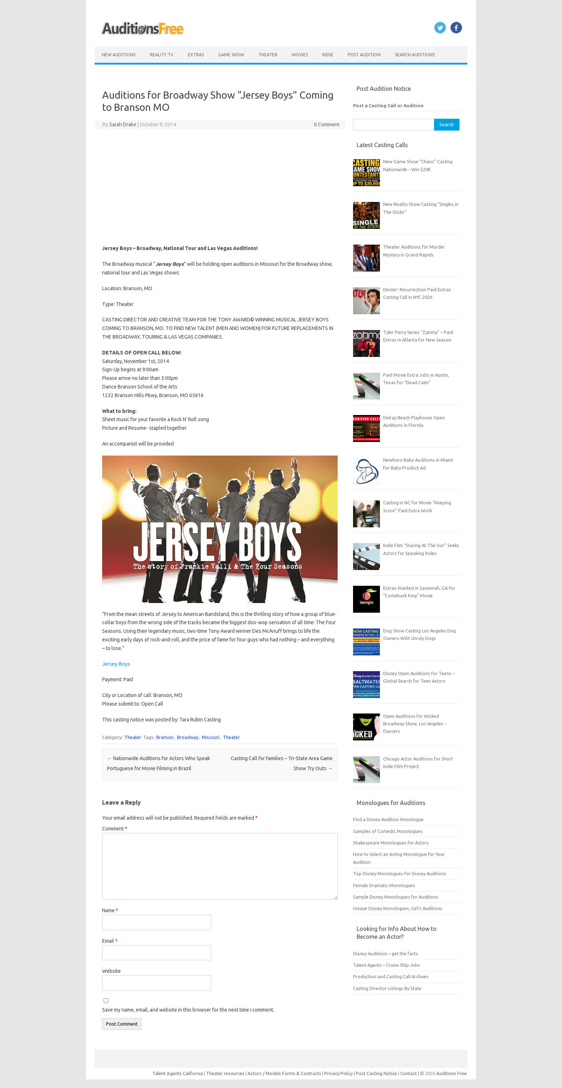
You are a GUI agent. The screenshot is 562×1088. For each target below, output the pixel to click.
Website (111, 971)
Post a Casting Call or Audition (388, 105)
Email (110, 941)
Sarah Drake (122, 124)
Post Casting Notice (376, 1073)
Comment (114, 829)
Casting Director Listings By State (387, 988)
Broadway (187, 737)
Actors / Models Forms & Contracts (284, 1073)
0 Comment (326, 124)
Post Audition (364, 54)
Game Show (231, 54)
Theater (267, 54)
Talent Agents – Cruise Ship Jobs (386, 964)
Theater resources (225, 1073)
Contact (409, 1073)
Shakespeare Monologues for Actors (391, 842)
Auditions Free (451, 1073)
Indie (327, 54)
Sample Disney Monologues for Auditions (395, 896)
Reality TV (161, 54)
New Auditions (118, 54)
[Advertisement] (220, 187)
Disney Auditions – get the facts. (386, 953)
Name (110, 910)
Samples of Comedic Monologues (388, 831)
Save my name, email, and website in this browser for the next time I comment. (188, 1010)
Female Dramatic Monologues (384, 885)
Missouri (210, 737)
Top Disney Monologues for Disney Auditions (399, 873)
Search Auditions (415, 54)
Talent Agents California (177, 1073)
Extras (196, 54)
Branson (164, 737)
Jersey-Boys (116, 664)
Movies (300, 54)
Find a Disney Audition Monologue (388, 819)
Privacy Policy (339, 1073)
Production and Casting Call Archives (391, 976)
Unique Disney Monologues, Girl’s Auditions (397, 908)
